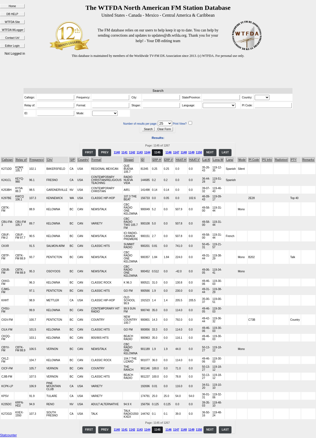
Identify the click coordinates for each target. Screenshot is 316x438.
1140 (117, 152)
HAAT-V (194, 159)
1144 (147, 152)
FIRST (89, 152)
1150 (199, 152)
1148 (184, 152)
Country (83, 159)
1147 (176, 152)
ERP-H (156, 159)
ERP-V (168, 159)
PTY (293, 159)
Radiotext (281, 159)
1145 (157, 152)
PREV (104, 152)
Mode (241, 159)
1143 (140, 152)
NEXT (210, 152)
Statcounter (8, 435)
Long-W (218, 159)
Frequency (37, 159)
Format (96, 159)
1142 (132, 152)
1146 (169, 152)
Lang (229, 159)
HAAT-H (181, 159)
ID (142, 159)
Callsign (7, 159)
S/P (72, 159)
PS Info (267, 159)
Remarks (308, 159)
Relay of (21, 159)
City (49, 159)
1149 (191, 152)
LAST (225, 152)
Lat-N (206, 159)
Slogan (128, 159)
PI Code (254, 159)
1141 (124, 152)
